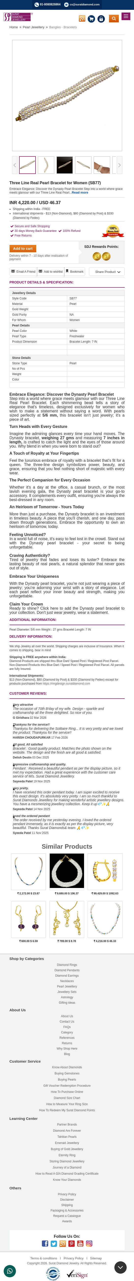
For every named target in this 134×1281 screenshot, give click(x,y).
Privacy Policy (67, 1194)
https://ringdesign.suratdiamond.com (66, 683)
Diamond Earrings (67, 975)
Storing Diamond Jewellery (67, 1161)
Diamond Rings (67, 965)
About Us (67, 1016)
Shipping (67, 1205)
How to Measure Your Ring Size (67, 1104)
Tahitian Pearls (67, 1137)
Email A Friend (25, 271)
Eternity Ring (67, 1155)
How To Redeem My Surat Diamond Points (67, 1110)
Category (67, 1032)
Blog (67, 1054)
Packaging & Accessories (67, 1210)
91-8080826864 (50, 4)
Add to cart (23, 248)
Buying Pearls (67, 1079)
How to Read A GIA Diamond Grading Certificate (67, 1173)
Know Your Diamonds (67, 1180)
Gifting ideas (67, 1002)
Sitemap (96, 1258)
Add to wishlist (53, 271)
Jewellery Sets (67, 992)
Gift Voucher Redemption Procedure (67, 1085)
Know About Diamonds (67, 1067)
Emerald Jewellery (67, 1143)
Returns (67, 1043)
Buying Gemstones (67, 1073)
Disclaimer (67, 1199)
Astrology (67, 997)
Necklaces (67, 981)
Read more (80, 192)
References (67, 1038)
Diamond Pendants (66, 970)
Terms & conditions (43, 1258)
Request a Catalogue (67, 1216)
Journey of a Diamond (67, 1167)
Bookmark (76, 271)
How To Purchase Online (67, 1092)
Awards (67, 1221)
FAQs (67, 1027)
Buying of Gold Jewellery (67, 1149)
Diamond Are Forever (67, 1130)
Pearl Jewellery (33, 27)
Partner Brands (67, 1124)
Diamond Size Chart (67, 1098)
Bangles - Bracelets (63, 27)
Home (14, 27)
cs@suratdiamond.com (84, 4)
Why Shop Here (67, 1048)
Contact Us (67, 1021)
